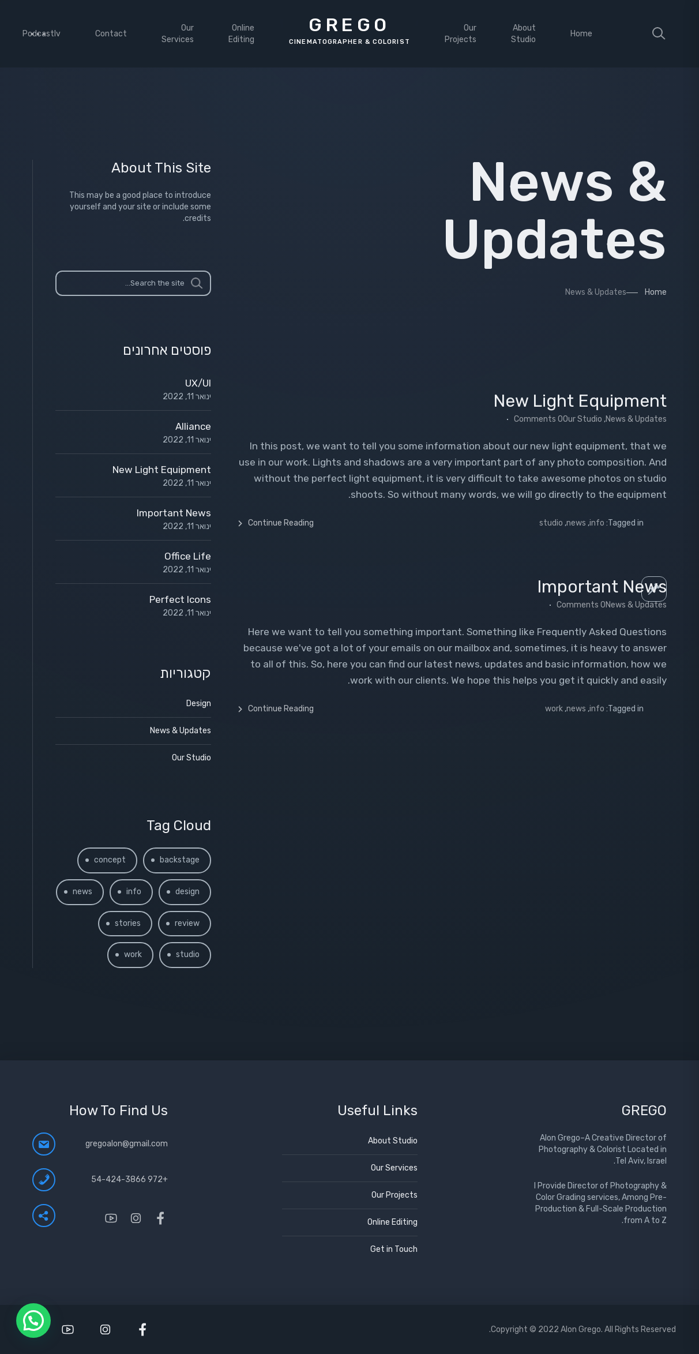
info (596, 523)
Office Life (187, 556)
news (576, 523)
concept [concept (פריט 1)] (110, 860)
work (554, 709)
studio (551, 523)
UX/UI (198, 383)
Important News (602, 586)
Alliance (193, 426)
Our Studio (582, 419)
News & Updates (636, 419)
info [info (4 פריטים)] (133, 892)
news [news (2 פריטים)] (82, 892)
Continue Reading (275, 523)
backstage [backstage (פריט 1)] (180, 860)
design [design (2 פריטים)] (187, 892)
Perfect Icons (180, 599)
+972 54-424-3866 (129, 1179)
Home (656, 292)
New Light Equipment (580, 401)
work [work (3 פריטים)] (133, 954)
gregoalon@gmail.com (126, 1144)
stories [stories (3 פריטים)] (128, 923)
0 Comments (538, 419)
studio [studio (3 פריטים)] (188, 954)
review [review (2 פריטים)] (187, 923)
